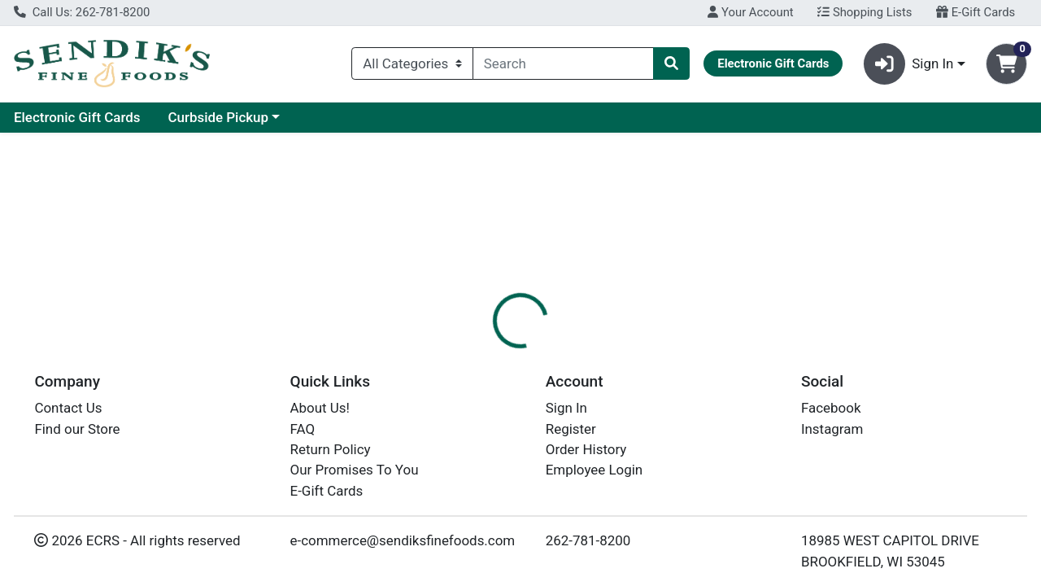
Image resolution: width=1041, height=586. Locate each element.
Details (479, 354)
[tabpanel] (737, 435)
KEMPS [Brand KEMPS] (628, 437)
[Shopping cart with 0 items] (1006, 64)
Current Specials (78, 117)
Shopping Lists (864, 12)
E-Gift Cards (975, 12)
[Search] (563, 63)
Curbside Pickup (372, 117)
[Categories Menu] (412, 63)
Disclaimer (556, 354)
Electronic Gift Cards (231, 117)
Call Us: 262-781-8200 (82, 12)
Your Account (750, 12)
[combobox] (563, 63)
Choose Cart (894, 260)
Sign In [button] (909, 64)
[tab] (479, 353)
